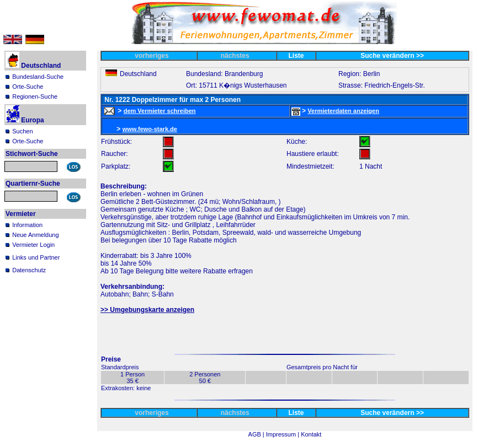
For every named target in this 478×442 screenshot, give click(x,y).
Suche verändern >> (392, 56)
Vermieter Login (33, 244)
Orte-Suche (27, 86)
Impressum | (283, 434)
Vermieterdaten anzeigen (343, 110)
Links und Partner (36, 257)
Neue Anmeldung (35, 234)
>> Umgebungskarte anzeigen (147, 310)
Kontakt (311, 434)
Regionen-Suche (34, 96)
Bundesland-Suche (37, 76)
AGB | (257, 434)
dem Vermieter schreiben (160, 110)
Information (27, 225)
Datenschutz (29, 270)
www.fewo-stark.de (150, 129)
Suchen (22, 131)
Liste (296, 56)
